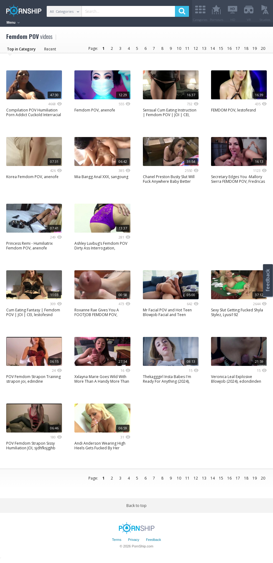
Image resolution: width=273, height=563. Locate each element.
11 (187, 50)
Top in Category (21, 51)
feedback (267, 280)
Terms (116, 542)
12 (196, 50)
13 (204, 50)
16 (229, 50)
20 (263, 50)
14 (212, 50)
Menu (13, 22)
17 (238, 50)
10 (179, 50)
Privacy (133, 542)
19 (254, 50)
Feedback (153, 542)
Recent (50, 51)
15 (221, 50)
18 (246, 50)
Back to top (136, 507)
